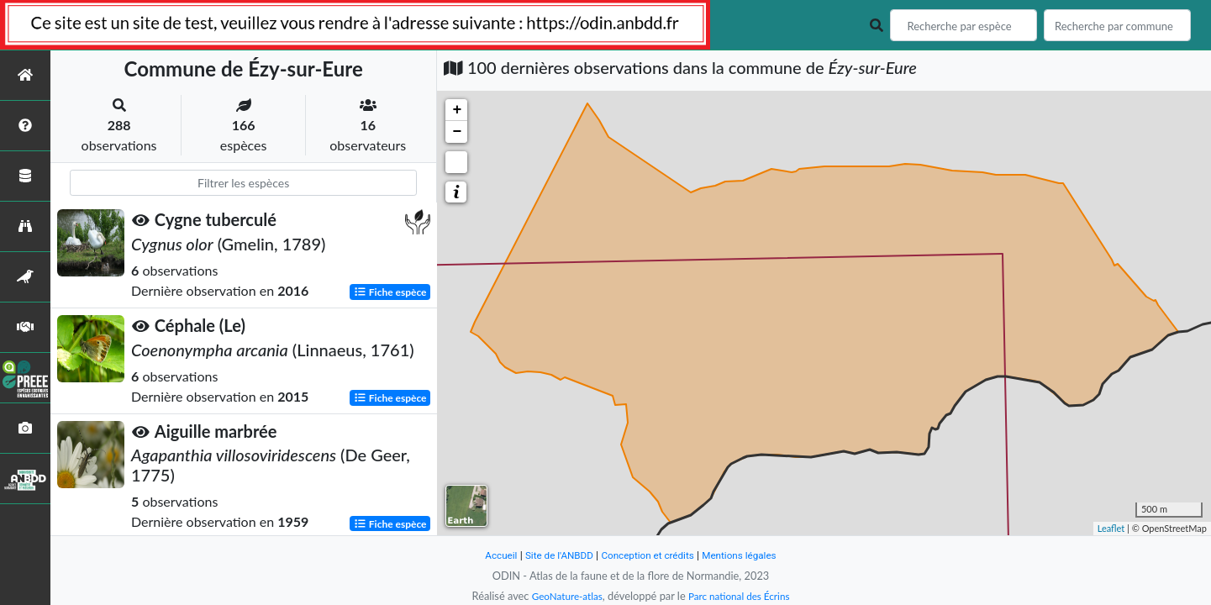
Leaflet (1111, 528)
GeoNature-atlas (562, 595)
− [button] (456, 132)
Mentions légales (748, 555)
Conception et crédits (649, 555)
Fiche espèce (390, 291)
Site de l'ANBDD (552, 555)
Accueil (490, 555)
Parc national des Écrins (742, 595)
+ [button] (456, 110)
